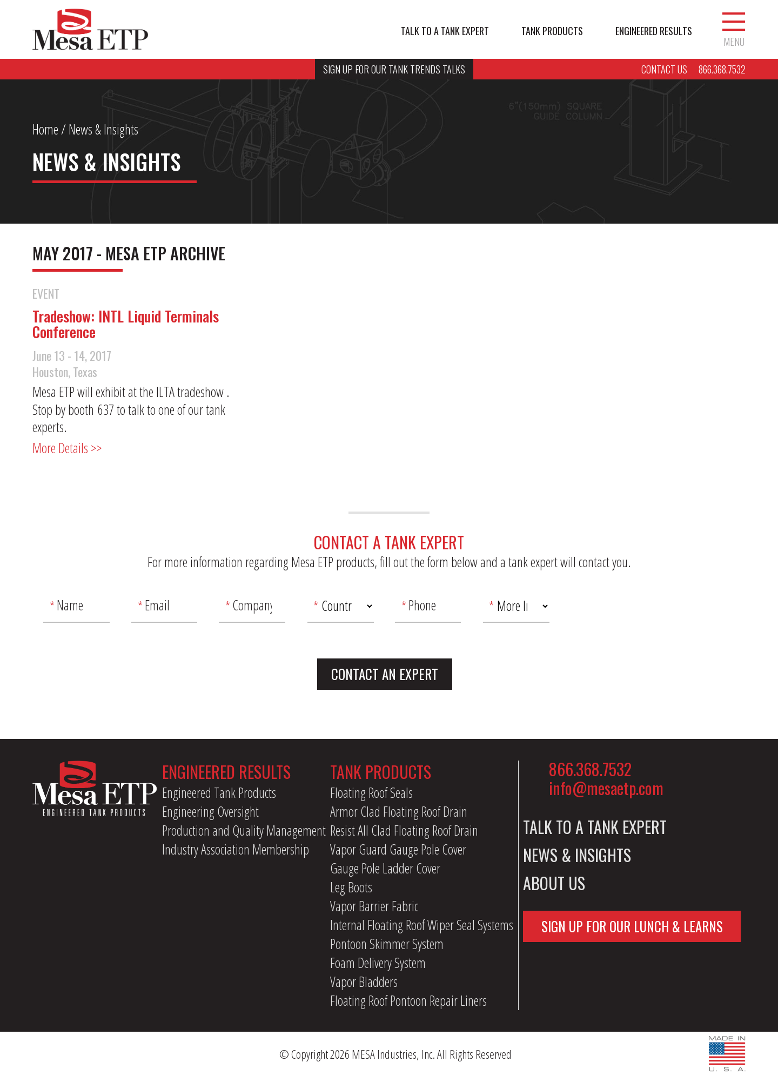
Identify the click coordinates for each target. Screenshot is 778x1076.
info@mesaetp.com (606, 788)
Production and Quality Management (244, 830)
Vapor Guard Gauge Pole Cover (398, 849)
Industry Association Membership (235, 849)
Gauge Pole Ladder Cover (385, 868)
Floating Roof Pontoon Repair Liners (408, 1000)
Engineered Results (653, 31)
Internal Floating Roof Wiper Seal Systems (421, 925)
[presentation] (653, 610)
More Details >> (67, 448)
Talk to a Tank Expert (445, 31)
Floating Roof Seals (371, 792)
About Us (554, 883)
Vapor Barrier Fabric (374, 906)
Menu (733, 29)
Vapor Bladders (364, 981)
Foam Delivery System (378, 962)
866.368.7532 (590, 769)
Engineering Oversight (210, 811)
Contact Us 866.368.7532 (693, 69)
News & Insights (577, 855)
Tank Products (552, 31)
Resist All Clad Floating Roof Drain (404, 830)
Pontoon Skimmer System (387, 943)
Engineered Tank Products (219, 792)
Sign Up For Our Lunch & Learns (632, 926)
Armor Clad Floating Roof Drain (398, 811)
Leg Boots (351, 887)
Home (45, 129)
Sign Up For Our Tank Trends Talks (394, 69)
